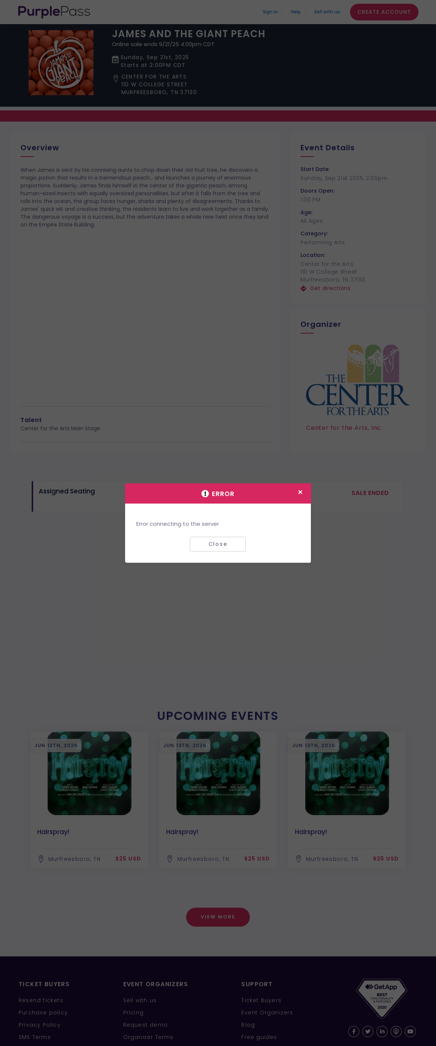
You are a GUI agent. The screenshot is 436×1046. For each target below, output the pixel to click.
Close (218, 544)
